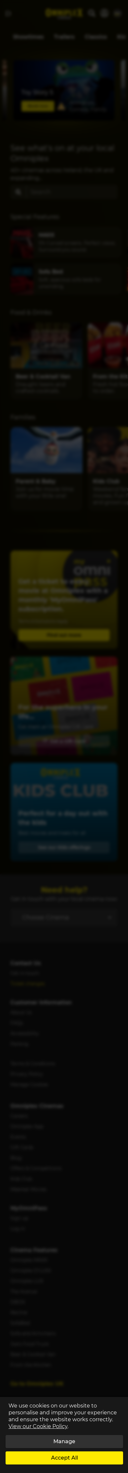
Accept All (64, 1458)
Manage (64, 1441)
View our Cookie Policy (38, 1426)
